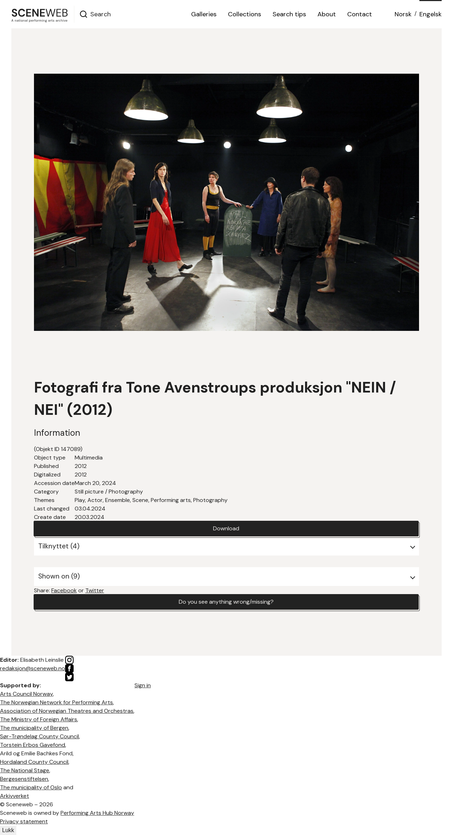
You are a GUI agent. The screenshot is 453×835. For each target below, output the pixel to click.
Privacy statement (24, 821)
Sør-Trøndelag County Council (39, 736)
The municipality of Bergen (34, 728)
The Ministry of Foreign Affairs (38, 719)
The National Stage (24, 770)
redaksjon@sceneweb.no (32, 668)
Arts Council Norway (26, 694)
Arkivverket (14, 796)
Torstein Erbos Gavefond (32, 745)
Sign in (142, 685)
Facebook (64, 590)
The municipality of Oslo (31, 787)
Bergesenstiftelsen (24, 779)
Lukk (8, 830)
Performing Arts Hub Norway (97, 813)
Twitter (94, 590)
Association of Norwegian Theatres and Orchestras (66, 711)
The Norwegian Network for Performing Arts (56, 702)
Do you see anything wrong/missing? (226, 601)
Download (226, 528)
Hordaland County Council (34, 762)
